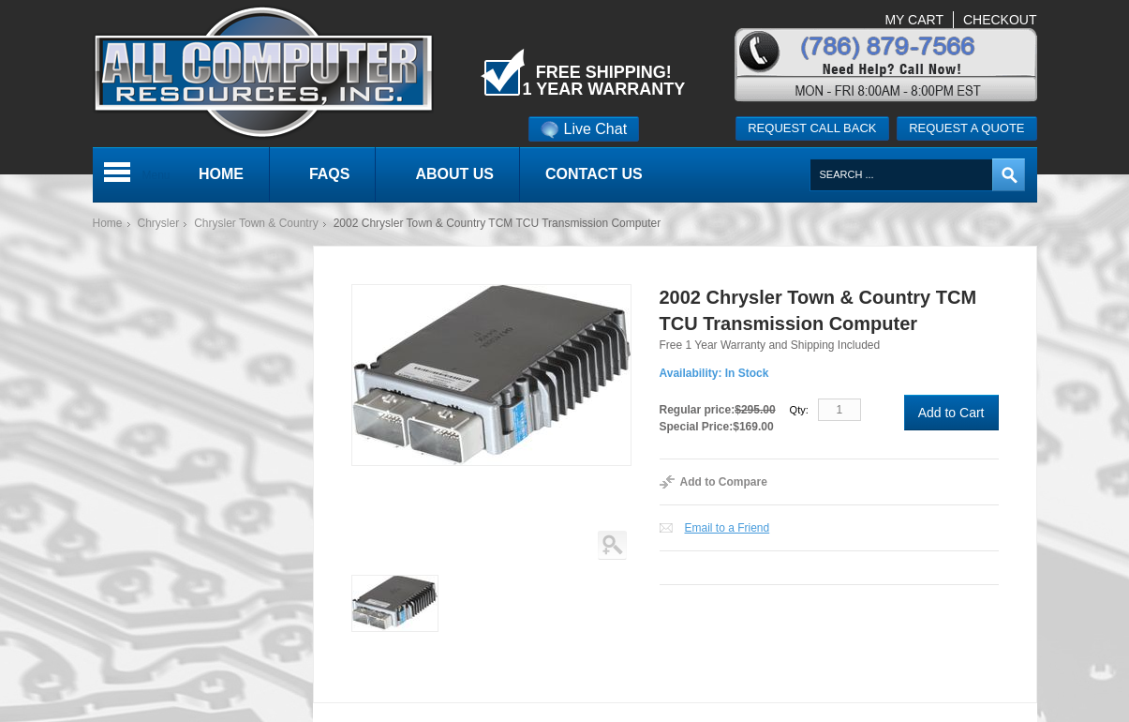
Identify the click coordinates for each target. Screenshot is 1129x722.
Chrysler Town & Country (256, 223)
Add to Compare (723, 482)
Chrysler (159, 223)
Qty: (799, 409)
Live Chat (584, 129)
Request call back (812, 128)
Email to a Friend (727, 527)
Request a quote (966, 128)
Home (108, 223)
